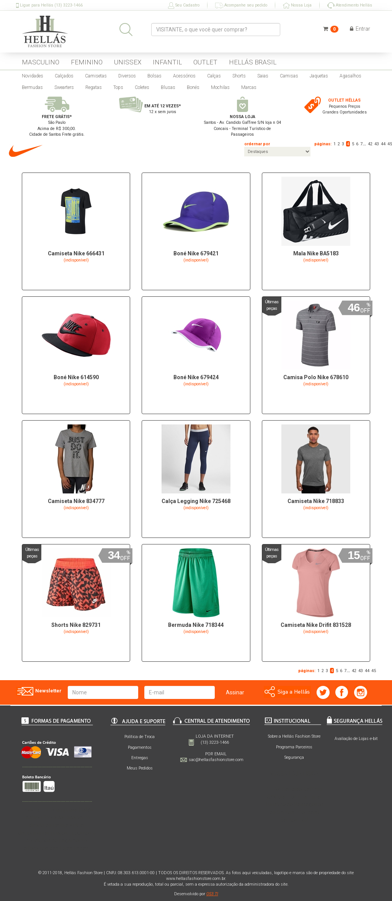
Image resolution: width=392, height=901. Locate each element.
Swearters (64, 87)
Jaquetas (319, 76)
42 (370, 143)
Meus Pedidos (140, 768)
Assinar (235, 692)
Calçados (64, 76)
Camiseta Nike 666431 (76, 253)
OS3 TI (212, 893)
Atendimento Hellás (349, 5)
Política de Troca (139, 736)
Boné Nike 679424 (196, 377)
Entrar (360, 29)
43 (376, 143)
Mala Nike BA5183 (316, 253)
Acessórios (184, 76)
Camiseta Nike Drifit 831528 (316, 625)
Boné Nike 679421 (196, 253)
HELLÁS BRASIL (252, 62)
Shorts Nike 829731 (76, 625)
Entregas (139, 757)
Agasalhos (350, 76)
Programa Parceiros (294, 747)
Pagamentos (140, 747)
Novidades (32, 76)
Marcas (248, 87)
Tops (118, 87)
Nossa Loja (297, 5)
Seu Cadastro (183, 5)
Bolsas (154, 76)
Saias (262, 76)
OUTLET (205, 62)
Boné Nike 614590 (76, 377)
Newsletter (39, 691)
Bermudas (32, 87)
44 (383, 143)
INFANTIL (167, 62)
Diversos (127, 76)
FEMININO (87, 62)
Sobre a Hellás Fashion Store (294, 736)
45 (389, 143)
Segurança (294, 757)
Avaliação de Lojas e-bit (356, 738)
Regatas (93, 87)
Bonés (193, 87)
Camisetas (96, 76)
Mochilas (220, 87)
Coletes (142, 87)
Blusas (168, 87)
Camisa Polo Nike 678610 (315, 377)
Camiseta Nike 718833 (315, 501)
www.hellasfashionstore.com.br (195, 878)
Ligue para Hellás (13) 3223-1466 (49, 5)
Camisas (289, 76)
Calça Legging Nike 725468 (196, 501)
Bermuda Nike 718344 (196, 625)
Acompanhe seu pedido (241, 5)
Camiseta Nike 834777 (76, 501)
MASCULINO (40, 62)
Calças (214, 76)
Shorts (239, 76)
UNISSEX (127, 62)
